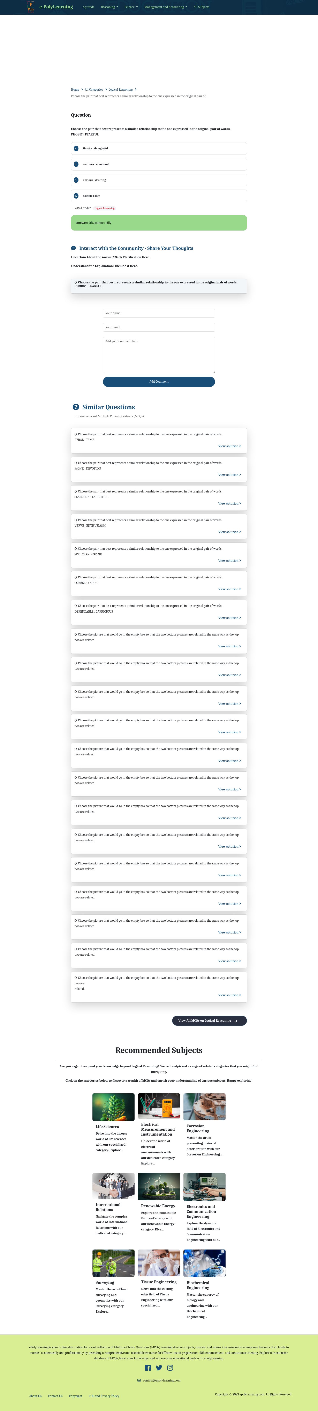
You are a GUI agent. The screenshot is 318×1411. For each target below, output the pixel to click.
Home (75, 89)
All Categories (94, 89)
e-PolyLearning (49, 7)
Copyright (75, 1396)
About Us (35, 1396)
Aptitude (88, 7)
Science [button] (130, 7)
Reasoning (108, 7)
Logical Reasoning (121, 89)
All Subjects (201, 7)
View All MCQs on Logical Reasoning (210, 1020)
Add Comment (159, 381)
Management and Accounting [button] (164, 7)
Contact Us (55, 1396)
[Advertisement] (159, 45)
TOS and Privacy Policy (104, 1396)
